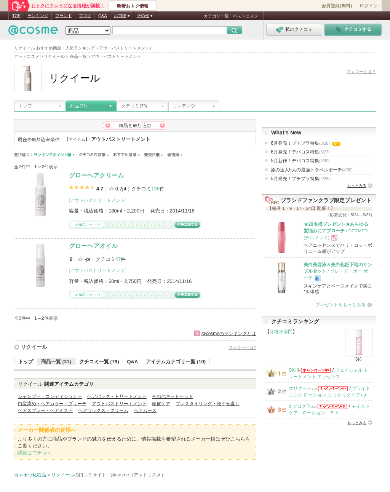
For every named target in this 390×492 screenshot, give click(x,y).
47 (118, 259)
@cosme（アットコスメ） (138, 475)
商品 (78, 106)
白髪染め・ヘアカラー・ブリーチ (52, 403)
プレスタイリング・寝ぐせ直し (208, 403)
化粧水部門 (281, 331)
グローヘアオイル (93, 246)
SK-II (294, 370)
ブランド (63, 15)
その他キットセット (172, 396)
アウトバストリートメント (97, 200)
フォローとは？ (361, 71)
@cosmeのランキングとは (228, 333)
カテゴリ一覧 (216, 16)
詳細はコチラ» (34, 452)
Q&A (102, 15)
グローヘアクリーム (96, 175)
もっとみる (356, 186)
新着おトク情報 (133, 6)
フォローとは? (242, 347)
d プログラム (302, 406)
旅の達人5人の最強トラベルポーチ (312, 170)
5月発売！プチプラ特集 (300, 178)
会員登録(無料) (336, 5)
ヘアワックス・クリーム (103, 410)
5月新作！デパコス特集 (300, 160)
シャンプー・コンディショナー (50, 396)
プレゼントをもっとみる (340, 304)
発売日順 (153, 155)
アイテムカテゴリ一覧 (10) (176, 361)
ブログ (85, 15)
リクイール (34, 347)
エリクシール (302, 388)
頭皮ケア (161, 403)
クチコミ (134, 106)
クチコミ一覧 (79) (99, 361)
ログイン (369, 5)
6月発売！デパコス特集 (300, 152)
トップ (25, 106)
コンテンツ (184, 106)
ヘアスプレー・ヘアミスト (45, 410)
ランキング (37, 15)
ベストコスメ (245, 16)
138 (155, 189)
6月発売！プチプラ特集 (305, 143)
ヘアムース (145, 410)
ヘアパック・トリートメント (117, 396)
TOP (16, 15)
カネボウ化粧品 (30, 475)
